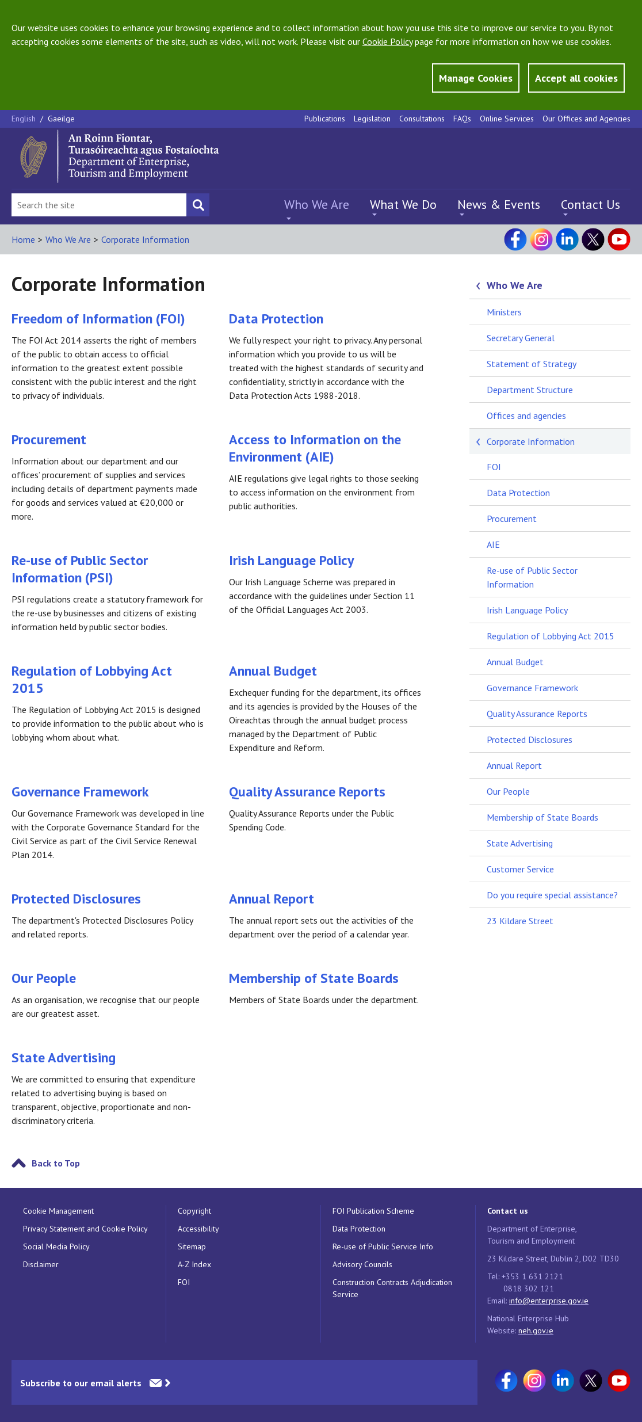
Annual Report (271, 899)
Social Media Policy (56, 1246)
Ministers (504, 312)
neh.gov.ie (535, 1330)
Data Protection (276, 318)
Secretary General (521, 338)
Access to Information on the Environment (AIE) (315, 448)
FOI (494, 466)
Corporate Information (145, 239)
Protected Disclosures (76, 899)
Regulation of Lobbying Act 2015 (92, 679)
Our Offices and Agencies (586, 118)
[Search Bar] (99, 204)
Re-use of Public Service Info (383, 1246)
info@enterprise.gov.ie (548, 1300)
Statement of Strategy (531, 363)
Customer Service (520, 869)
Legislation (372, 118)
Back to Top (56, 1163)
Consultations (422, 118)
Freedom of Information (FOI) (98, 318)
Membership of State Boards (314, 978)
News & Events (498, 204)
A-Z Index (194, 1264)
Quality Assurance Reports (307, 791)
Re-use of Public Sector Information (532, 577)
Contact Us (590, 204)
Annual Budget (273, 671)
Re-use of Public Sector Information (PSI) (80, 568)
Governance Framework (80, 791)
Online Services (507, 118)
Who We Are (316, 204)
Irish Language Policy (291, 560)
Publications (324, 118)
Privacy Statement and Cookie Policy (85, 1228)
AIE (493, 544)
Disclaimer (41, 1264)
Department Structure (530, 389)
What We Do (403, 204)
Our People (44, 978)
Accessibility (198, 1228)
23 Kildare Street (520, 921)
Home (23, 239)
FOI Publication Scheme (373, 1211)
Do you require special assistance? (552, 895)
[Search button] (197, 204)
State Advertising (64, 1057)
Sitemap (192, 1246)
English (25, 118)
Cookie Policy (387, 41)
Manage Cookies (476, 78)
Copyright (194, 1211)
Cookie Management (58, 1211)
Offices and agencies (526, 415)
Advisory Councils (362, 1264)
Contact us (507, 1211)
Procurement (49, 439)
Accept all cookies (576, 78)
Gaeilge (61, 118)
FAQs (462, 118)
